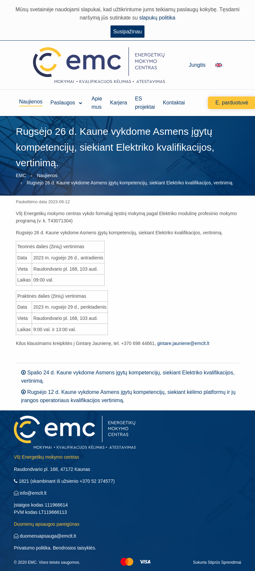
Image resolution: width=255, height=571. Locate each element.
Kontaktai (174, 102)
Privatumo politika (32, 548)
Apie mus (97, 102)
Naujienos (31, 102)
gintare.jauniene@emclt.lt (183, 343)
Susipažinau (127, 31)
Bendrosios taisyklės (74, 548)
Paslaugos (62, 102)
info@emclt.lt (30, 493)
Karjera (118, 102)
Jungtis (197, 65)
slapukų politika (157, 17)
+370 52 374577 (96, 481)
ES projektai (145, 102)
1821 (21, 481)
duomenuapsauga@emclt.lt (45, 536)
